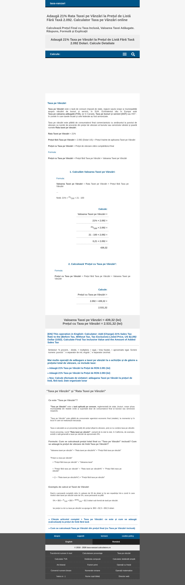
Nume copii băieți (92, 576)
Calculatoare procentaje (92, 553)
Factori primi (92, 565)
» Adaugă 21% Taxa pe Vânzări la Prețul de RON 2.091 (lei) (78, 368)
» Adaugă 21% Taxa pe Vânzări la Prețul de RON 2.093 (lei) (78, 373)
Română (116, 542)
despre (57, 536)
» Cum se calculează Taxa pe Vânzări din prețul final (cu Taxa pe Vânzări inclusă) (91, 528)
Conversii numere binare (61, 571)
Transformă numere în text (61, 553)
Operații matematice (124, 571)
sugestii (80, 536)
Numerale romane (92, 571)
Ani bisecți (61, 565)
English (68, 542)
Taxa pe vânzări (124, 553)
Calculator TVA (61, 559)
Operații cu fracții (124, 565)
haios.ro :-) (61, 576)
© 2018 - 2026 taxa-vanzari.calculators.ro (92, 548)
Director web (124, 576)
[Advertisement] (92, 75)
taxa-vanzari (57, 3)
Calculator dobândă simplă (124, 559)
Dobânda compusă (92, 559)
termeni (104, 536)
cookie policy (128, 536)
